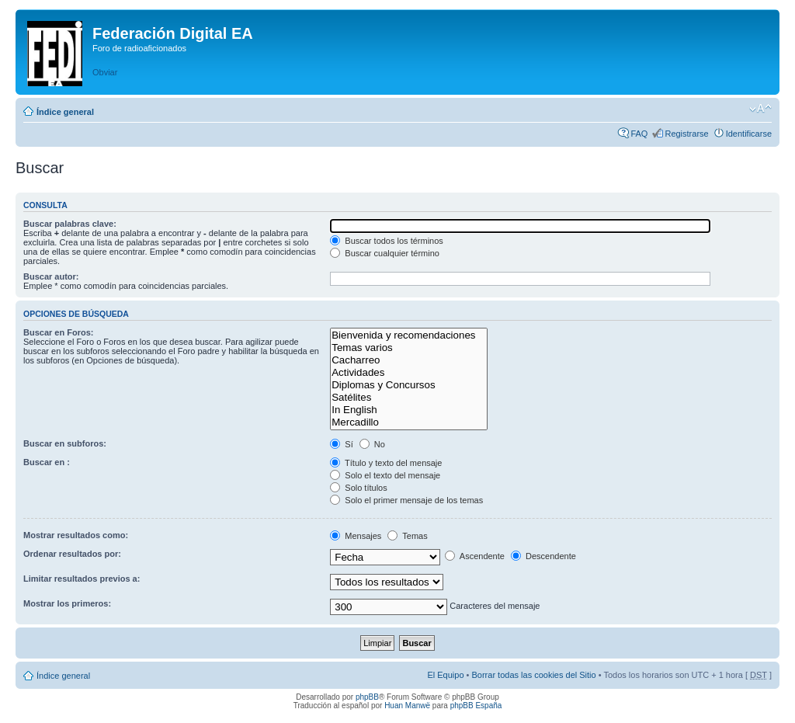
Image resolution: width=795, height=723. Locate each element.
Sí (341, 444)
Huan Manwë (407, 705)
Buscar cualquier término (384, 253)
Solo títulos (358, 487)
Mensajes (355, 536)
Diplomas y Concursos (409, 385)
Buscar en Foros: (58, 332)
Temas (407, 536)
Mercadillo (409, 422)
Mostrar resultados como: (75, 535)
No (372, 444)
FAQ (638, 133)
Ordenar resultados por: (72, 553)
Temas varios (409, 348)
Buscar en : (46, 462)
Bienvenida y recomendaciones (409, 335)
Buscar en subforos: (64, 443)
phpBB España (476, 705)
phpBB (367, 697)
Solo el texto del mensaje (385, 475)
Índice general (65, 111)
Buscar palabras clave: (69, 223)
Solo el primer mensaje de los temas (406, 500)
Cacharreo (409, 360)
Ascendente (475, 556)
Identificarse (749, 133)
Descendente (543, 556)
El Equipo (445, 675)
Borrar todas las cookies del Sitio (533, 675)
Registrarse (686, 133)
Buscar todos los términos (386, 240)
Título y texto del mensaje (386, 463)
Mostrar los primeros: (67, 603)
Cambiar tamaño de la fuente (760, 109)
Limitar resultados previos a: (81, 578)
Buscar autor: (51, 276)
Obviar (104, 72)
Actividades (409, 373)
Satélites (409, 397)
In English (409, 410)
